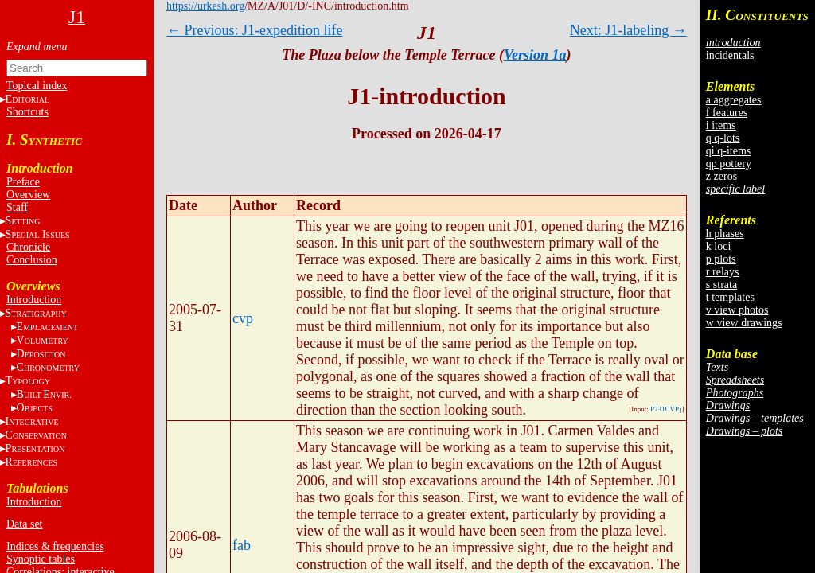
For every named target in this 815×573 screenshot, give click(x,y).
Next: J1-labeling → (628, 30)
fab (241, 545)
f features (726, 113)
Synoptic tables (40, 559)
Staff (17, 207)
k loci (718, 246)
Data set (24, 524)
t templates (730, 297)
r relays (722, 272)
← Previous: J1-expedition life (254, 30)
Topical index (36, 86)
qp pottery (728, 164)
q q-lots (722, 138)
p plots (721, 259)
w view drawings (744, 323)
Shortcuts (27, 112)
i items (721, 125)
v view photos (737, 310)
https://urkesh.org (205, 6)
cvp (242, 318)
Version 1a (535, 55)
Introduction (33, 300)
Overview (28, 195)
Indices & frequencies (55, 546)
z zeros (721, 176)
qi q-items (728, 151)
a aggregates (734, 100)
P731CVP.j (666, 409)
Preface (23, 182)
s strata (721, 284)
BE (44, 394)
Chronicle (28, 247)
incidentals (730, 55)
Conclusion (31, 260)
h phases (725, 234)
